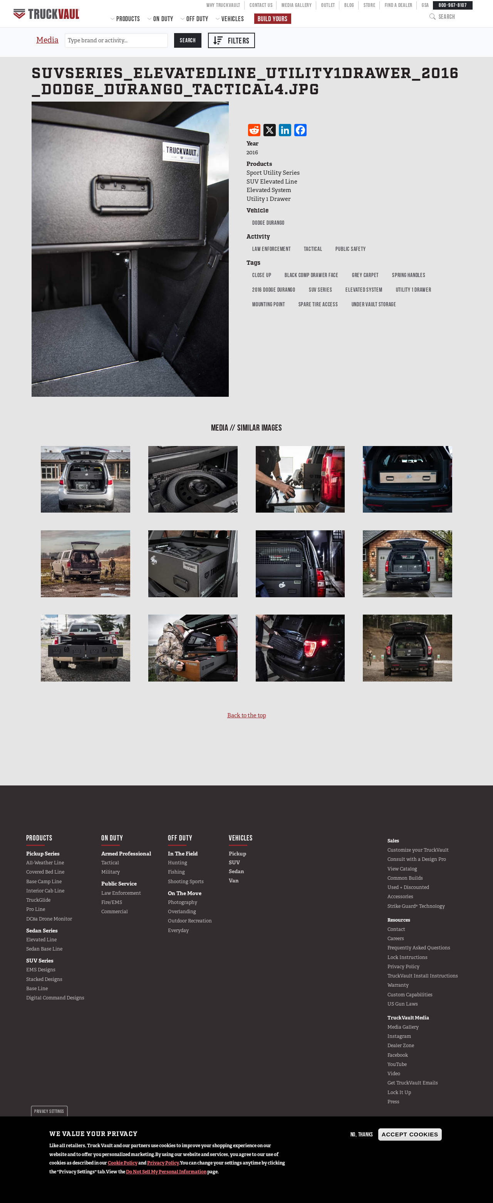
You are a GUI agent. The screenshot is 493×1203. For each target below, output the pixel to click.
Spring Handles (409, 275)
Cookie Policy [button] (123, 1163)
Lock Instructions (407, 957)
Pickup (237, 853)
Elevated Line (41, 940)
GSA (425, 5)
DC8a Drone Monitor (49, 919)
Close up (261, 275)
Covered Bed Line (45, 872)
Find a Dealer (399, 5)
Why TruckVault (223, 5)
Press (393, 1102)
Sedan (236, 871)
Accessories (400, 897)
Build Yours (273, 18)
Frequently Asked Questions (418, 948)
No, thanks (362, 1134)
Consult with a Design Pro (416, 859)
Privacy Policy (163, 1163)
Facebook (397, 1055)
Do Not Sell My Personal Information (166, 1172)
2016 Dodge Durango (273, 289)
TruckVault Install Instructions (422, 976)
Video (393, 1074)
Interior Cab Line (45, 891)
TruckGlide (38, 900)
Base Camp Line (44, 882)
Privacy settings (49, 1111)
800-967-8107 (453, 5)
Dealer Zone (400, 1046)
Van (234, 880)
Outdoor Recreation (190, 921)
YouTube (397, 1064)
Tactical (313, 249)
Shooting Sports (186, 882)
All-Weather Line (45, 863)
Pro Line (35, 909)
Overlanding (182, 912)
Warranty (398, 985)
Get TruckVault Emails (412, 1083)
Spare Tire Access (318, 304)
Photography (182, 902)
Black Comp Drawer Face (312, 275)
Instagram (399, 1036)
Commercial (114, 912)
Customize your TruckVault (418, 850)
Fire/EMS (111, 902)
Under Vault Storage (374, 304)
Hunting (177, 863)
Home (47, 13)
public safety (350, 249)
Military (110, 872)
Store (370, 5)
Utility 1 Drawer (413, 289)
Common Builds (405, 878)
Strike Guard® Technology (416, 906)
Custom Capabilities (410, 995)
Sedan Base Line (44, 949)
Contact (396, 929)
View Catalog (402, 869)
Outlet (328, 5)
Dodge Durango (268, 222)
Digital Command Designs (55, 998)
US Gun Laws (402, 1004)
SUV (234, 862)
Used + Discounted (408, 887)
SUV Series (320, 289)
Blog (349, 5)
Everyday (178, 930)
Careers (395, 939)
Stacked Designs (44, 979)
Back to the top (246, 715)
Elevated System (363, 289)
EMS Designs (40, 970)
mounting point (268, 304)
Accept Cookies (410, 1134)
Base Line (37, 989)
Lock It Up (399, 1092)
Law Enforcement (271, 249)
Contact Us (261, 5)
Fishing (176, 872)
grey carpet (365, 275)
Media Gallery (297, 5)
